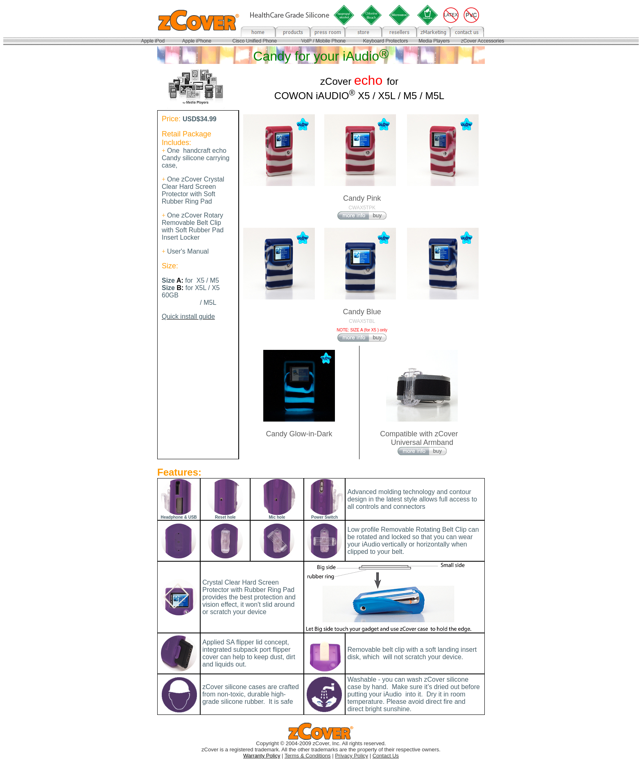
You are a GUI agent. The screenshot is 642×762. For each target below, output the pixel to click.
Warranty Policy (261, 756)
